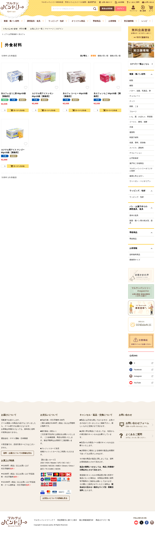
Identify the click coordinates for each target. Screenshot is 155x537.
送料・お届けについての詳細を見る (17, 453)
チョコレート (134, 96)
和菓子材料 (133, 137)
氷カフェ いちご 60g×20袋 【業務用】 (107, 94)
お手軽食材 (12, 34)
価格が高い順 (115, 56)
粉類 (131, 80)
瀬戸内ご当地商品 (136, 163)
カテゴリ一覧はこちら (139, 64)
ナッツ (132, 101)
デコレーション (135, 153)
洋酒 (131, 127)
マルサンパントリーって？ (44, 520)
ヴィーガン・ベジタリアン (140, 181)
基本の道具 (133, 215)
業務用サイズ (134, 260)
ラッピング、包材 (136, 197)
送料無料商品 (134, 255)
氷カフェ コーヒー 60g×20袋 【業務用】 (75, 94)
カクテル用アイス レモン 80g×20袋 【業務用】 (43, 94)
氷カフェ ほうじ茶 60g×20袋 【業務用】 (13, 94)
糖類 (131, 86)
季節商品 (133, 239)
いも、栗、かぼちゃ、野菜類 (141, 117)
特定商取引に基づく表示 (67, 520)
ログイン (120, 9)
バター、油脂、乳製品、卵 (140, 91)
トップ (4, 34)
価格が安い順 (103, 56)
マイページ (49, 29)
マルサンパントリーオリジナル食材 (141, 170)
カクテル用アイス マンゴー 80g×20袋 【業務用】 (13, 151)
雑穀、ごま (133, 106)
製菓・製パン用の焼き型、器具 (141, 222)
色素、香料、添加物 (137, 143)
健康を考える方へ (136, 176)
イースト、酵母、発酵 (138, 122)
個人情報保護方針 (86, 520)
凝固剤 (132, 132)
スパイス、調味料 (136, 148)
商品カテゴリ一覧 (103, 520)
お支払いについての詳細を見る (54, 498)
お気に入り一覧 (36, 29)
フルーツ (133, 111)
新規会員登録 (107, 9)
